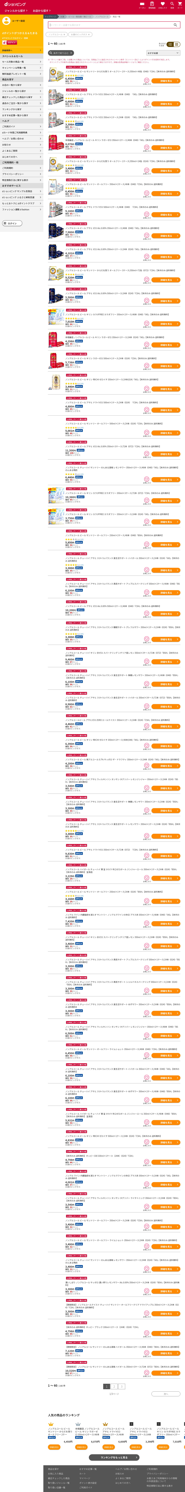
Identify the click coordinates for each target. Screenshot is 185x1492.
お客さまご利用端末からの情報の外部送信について (162, 1469)
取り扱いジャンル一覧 (59, 1472)
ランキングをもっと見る (114, 1447)
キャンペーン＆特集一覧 (14, 67)
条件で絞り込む (61, 52)
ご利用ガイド (8, 126)
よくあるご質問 (9, 150)
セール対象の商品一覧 (13, 61)
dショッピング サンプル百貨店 (17, 191)
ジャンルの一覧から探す (14, 91)
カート (82, 1463)
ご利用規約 (7, 167)
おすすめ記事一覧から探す (15, 115)
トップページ (50, 16)
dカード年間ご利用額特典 (14, 132)
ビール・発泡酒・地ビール (80, 16)
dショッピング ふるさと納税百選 (18, 197)
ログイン (12, 223)
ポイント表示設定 (88, 1472)
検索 (175, 24)
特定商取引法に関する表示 (15, 180)
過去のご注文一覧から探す (15, 103)
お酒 (62, 16)
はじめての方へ (9, 156)
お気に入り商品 (55, 1463)
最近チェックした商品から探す (17, 97)
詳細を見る (166, 81)
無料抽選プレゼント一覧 (14, 73)
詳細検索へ (7, 50)
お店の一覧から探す (12, 84)
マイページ (84, 1467)
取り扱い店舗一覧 (56, 1476)
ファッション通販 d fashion (15, 209)
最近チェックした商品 (59, 1467)
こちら (81, 1485)
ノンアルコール (102, 16)
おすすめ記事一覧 (88, 1458)
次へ (166, 1383)
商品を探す (53, 1458)
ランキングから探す (12, 109)
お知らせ (6, 144)
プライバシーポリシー (13, 173)
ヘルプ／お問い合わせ (13, 138)
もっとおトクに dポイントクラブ (18, 203)
